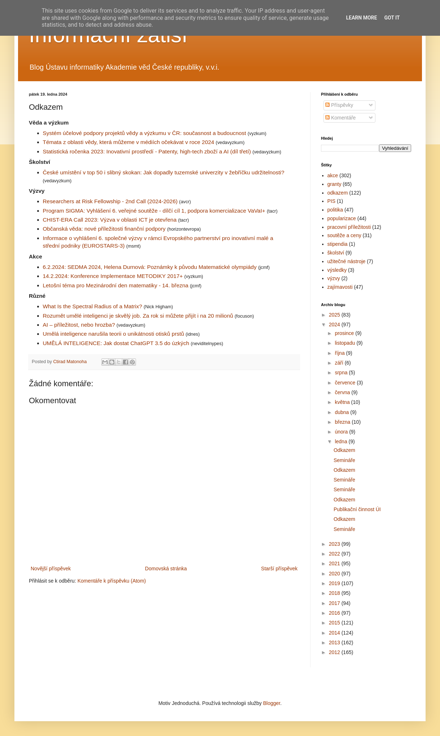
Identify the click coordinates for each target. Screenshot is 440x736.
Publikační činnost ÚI (357, 509)
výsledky (337, 270)
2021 (335, 563)
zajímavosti (340, 287)
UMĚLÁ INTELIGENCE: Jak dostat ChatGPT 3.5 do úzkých (116, 343)
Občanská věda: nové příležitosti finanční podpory (104, 229)
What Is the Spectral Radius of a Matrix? (92, 306)
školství (335, 253)
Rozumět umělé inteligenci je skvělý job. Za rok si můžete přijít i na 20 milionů (138, 316)
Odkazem (344, 450)
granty (334, 184)
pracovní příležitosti (349, 227)
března (343, 422)
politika (335, 210)
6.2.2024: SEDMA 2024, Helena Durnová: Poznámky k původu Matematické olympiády (150, 267)
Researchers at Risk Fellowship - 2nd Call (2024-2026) (110, 201)
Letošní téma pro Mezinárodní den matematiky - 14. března (116, 285)
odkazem (337, 193)
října (340, 353)
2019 (335, 583)
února (342, 432)
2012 (335, 652)
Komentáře (340, 118)
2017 (335, 603)
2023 (335, 544)
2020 (335, 573)
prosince (345, 333)
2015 (335, 623)
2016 (335, 613)
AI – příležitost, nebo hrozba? (79, 325)
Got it (392, 18)
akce (332, 175)
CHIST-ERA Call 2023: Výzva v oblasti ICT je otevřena (110, 220)
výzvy (333, 278)
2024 (335, 324)
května (343, 402)
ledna (341, 441)
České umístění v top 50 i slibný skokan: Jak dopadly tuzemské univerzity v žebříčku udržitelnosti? (164, 172)
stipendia (337, 244)
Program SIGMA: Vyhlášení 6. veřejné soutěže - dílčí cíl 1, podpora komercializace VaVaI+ (154, 211)
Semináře (344, 460)
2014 (335, 633)
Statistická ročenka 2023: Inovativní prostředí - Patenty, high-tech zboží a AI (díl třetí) (147, 151)
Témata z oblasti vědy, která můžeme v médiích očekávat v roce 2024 (128, 142)
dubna (342, 412)
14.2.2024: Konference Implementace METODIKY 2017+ (113, 276)
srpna (342, 372)
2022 (335, 554)
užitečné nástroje (346, 261)
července (346, 383)
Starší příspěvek (279, 568)
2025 (335, 315)
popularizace (341, 218)
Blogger (271, 703)
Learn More (361, 18)
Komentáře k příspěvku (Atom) (112, 581)
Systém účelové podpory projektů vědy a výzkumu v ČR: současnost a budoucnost (144, 133)
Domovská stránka (166, 568)
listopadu (345, 343)
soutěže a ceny (344, 235)
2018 (335, 593)
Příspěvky (339, 105)
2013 (335, 642)
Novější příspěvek (51, 568)
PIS (331, 201)
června (343, 392)
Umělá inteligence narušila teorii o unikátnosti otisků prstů (113, 334)
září (339, 363)
